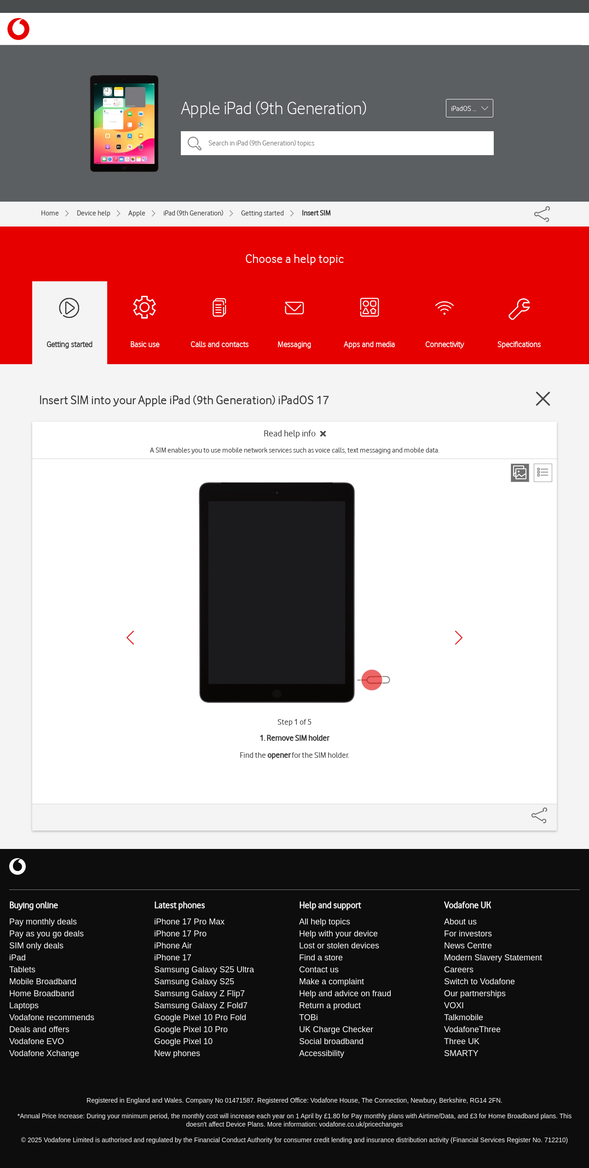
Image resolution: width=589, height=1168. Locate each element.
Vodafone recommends (51, 1017)
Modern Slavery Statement (493, 957)
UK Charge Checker (336, 1029)
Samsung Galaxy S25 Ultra (204, 969)
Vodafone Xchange (44, 1053)
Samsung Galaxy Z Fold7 (201, 1005)
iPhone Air (173, 945)
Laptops (24, 1005)
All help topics (324, 921)
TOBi (308, 1017)
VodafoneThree (472, 1029)
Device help (93, 213)
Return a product (330, 1005)
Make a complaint (331, 981)
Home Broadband (41, 993)
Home (50, 213)
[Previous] (130, 638)
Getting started (262, 213)
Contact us (319, 969)
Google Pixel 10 (183, 1041)
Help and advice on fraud (345, 993)
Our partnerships (475, 993)
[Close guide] (543, 399)
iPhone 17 (172, 957)
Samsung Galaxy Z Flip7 (199, 993)
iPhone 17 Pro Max (189, 921)
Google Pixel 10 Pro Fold (200, 1017)
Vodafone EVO (36, 1041)
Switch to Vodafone (479, 981)
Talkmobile (463, 1017)
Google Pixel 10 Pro (191, 1029)
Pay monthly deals (43, 921)
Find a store (321, 957)
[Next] (458, 638)
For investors (468, 933)
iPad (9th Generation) (193, 213)
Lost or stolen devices (339, 945)
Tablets (22, 969)
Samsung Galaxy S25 (194, 981)
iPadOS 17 (465, 109)
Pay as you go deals (46, 933)
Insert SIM (316, 213)
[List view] (543, 473)
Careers (459, 969)
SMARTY (461, 1053)
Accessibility (321, 1053)
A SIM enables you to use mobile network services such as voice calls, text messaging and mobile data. (294, 450)
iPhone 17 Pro (180, 933)
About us (460, 921)
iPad (17, 957)
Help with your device (338, 933)
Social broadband (331, 1041)
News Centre (468, 945)
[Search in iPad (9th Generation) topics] (337, 143)
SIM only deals (36, 945)
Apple (136, 213)
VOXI (454, 1005)
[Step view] (520, 473)
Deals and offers (39, 1029)
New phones (177, 1053)
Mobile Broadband (42, 981)
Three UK (461, 1041)
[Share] (550, 811)
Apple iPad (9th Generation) (274, 108)
